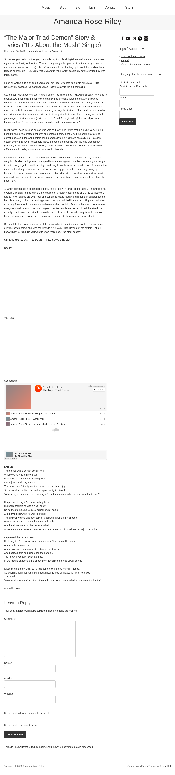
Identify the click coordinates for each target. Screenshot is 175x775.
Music (46, 7)
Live (92, 7)
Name (8, 663)
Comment (10, 618)
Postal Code (125, 108)
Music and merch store (133, 56)
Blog (62, 7)
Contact (110, 7)
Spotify (22, 63)
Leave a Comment (52, 51)
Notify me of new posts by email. (21, 725)
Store (129, 7)
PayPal (125, 60)
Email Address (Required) (133, 86)
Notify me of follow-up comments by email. (26, 713)
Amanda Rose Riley (87, 21)
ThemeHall (165, 766)
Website (8, 693)
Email (8, 678)
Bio (77, 7)
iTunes (42, 63)
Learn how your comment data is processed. (69, 747)
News (19, 588)
